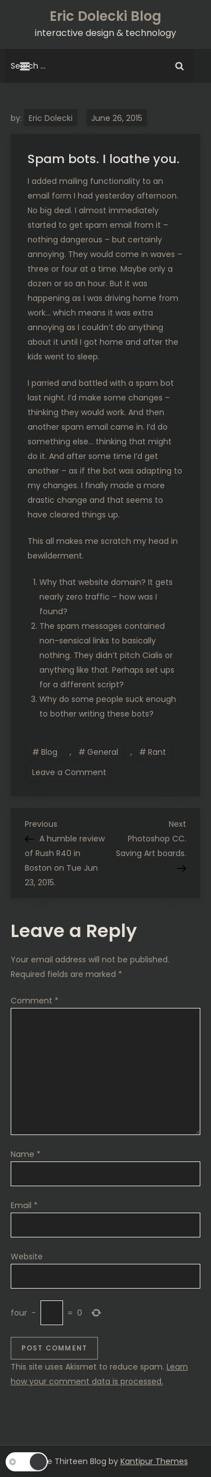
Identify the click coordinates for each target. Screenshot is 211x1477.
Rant (157, 752)
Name (26, 1154)
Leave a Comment (71, 771)
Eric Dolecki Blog (105, 16)
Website (27, 1256)
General (102, 752)
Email (24, 1205)
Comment (35, 1000)
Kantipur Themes (154, 1461)
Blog (49, 752)
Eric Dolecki (51, 118)
